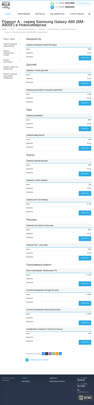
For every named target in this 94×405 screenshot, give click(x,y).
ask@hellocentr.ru (83, 392)
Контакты (40, 14)
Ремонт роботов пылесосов (10, 68)
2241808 (64, 3)
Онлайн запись (83, 3)
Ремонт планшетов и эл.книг (8, 53)
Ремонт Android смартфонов (10, 45)
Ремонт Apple (9, 39)
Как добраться (57, 14)
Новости (53, 378)
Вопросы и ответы (57, 381)
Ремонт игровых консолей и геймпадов (10, 76)
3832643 (64, 7)
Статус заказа (77, 14)
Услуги (8, 14)
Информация (24, 14)
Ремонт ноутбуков (7, 61)
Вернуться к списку (36, 360)
